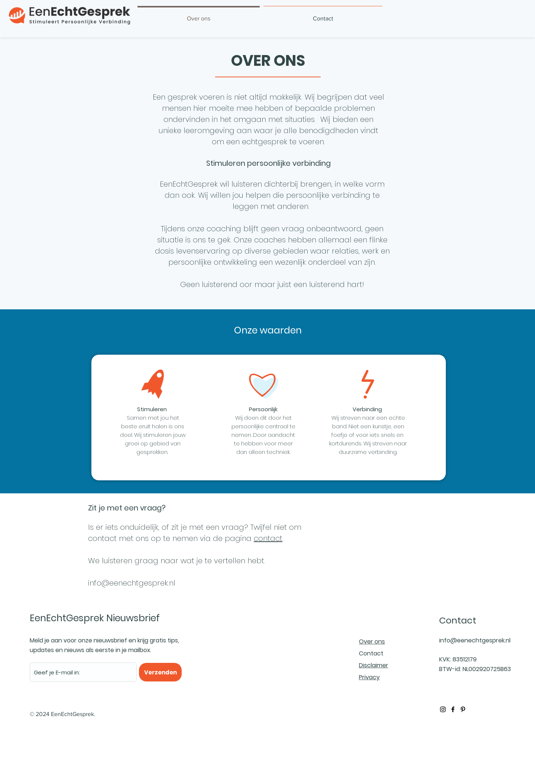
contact (268, 538)
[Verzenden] (160, 672)
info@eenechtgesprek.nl (131, 583)
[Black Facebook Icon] (453, 709)
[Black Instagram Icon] (443, 709)
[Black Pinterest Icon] (463, 709)
